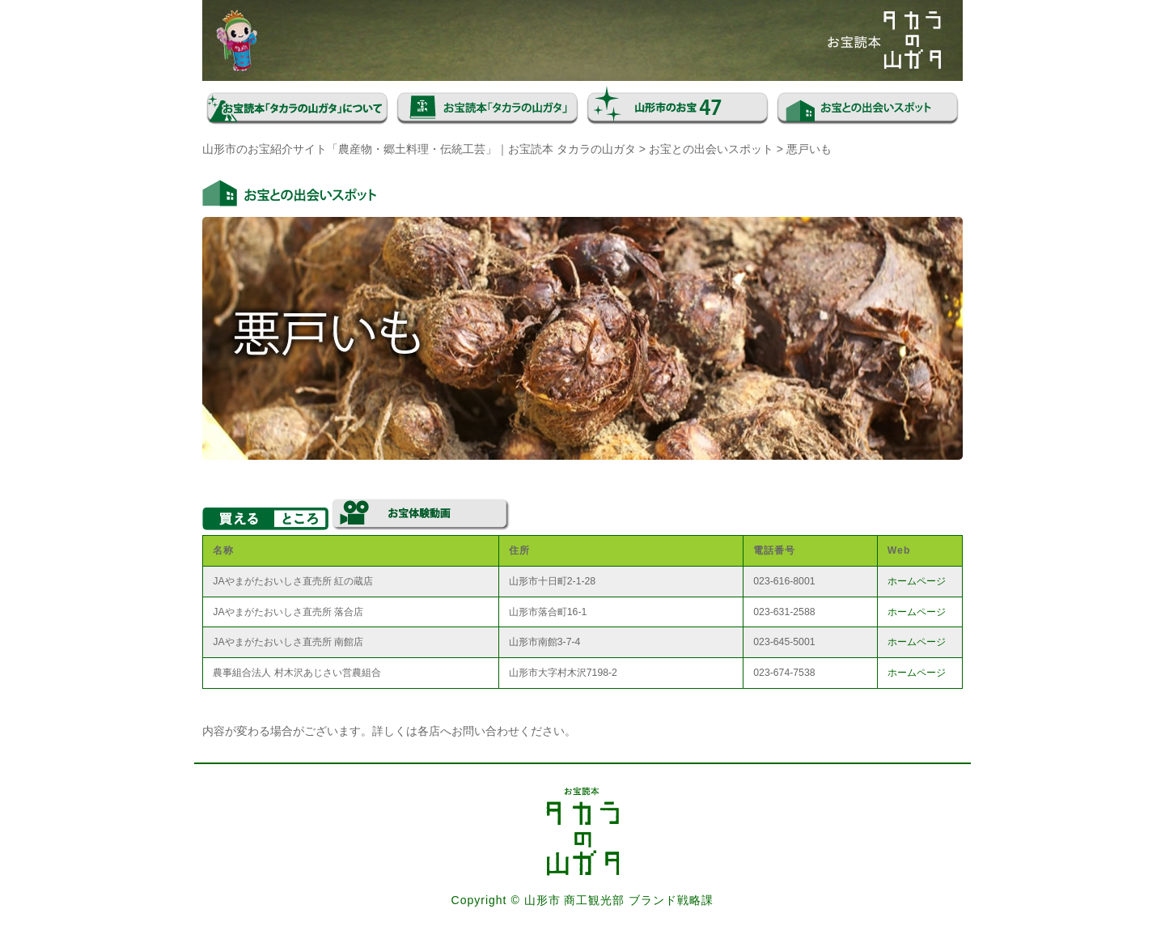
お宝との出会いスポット (711, 148)
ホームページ (917, 581)
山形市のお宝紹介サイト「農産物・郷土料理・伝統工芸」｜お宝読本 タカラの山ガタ (419, 148)
